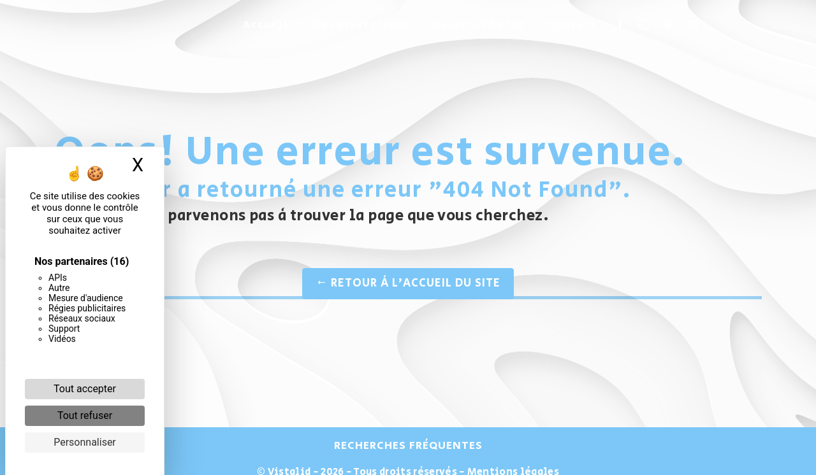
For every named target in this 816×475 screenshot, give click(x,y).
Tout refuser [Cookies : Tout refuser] (84, 415)
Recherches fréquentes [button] (408, 445)
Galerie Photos (479, 25)
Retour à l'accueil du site (408, 283)
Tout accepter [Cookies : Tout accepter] (85, 389)
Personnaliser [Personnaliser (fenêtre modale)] (85, 442)
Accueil (266, 25)
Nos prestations (361, 25)
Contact (572, 25)
